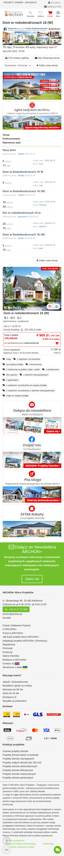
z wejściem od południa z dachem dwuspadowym (30, 390)
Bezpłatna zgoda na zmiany (17, 685)
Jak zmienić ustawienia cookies (20, 847)
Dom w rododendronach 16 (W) (26, 313)
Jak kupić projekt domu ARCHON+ (21, 636)
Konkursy (7, 652)
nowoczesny (35, 364)
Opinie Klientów (11, 655)
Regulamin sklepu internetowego (21, 844)
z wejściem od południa (28, 359)
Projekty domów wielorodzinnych (20, 766)
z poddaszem (52, 369)
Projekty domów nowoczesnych (19, 774)
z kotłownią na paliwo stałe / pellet (23, 369)
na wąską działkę (14, 364)
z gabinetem (12, 380)
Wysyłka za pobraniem (15, 701)
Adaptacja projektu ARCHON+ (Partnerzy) (25, 640)
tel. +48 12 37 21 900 (16, 609)
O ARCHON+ (10, 629)
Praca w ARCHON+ (13, 633)
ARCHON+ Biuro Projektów (18, 592)
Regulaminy (9, 644)
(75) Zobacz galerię (17, 58)
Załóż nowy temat (47, 65)
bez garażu (11, 374)
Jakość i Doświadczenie (15, 681)
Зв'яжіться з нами (15, 667)
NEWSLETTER (52, 6)
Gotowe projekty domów (15, 751)
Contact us (11, 663)
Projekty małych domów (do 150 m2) (22, 762)
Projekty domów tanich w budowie (21, 755)
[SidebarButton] (6, 850)
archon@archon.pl (12, 614)
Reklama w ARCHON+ (15, 659)
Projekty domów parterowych (18, 777)
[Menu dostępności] (7, 841)
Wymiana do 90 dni (13, 689)
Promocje (8, 648)
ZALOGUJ (54, 2)
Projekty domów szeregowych (18, 758)
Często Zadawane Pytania (16, 625)
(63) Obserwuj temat (47, 58)
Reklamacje (48, 844)
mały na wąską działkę (17, 395)
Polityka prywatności (15, 840)
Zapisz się (32, 579)
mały (8, 359)
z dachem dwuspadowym (35, 374)
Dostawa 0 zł (9, 697)
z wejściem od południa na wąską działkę (26, 385)
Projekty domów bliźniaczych (18, 770)
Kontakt (7, 617)
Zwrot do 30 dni (11, 693)
